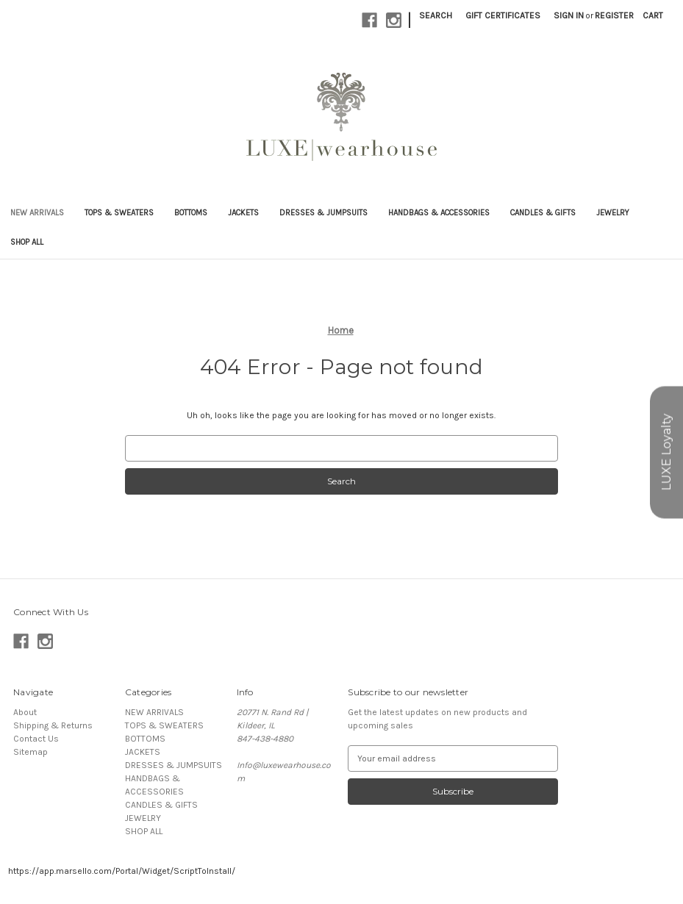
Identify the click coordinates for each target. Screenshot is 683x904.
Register (614, 15)
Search (435, 15)
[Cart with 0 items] (653, 15)
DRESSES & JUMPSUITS (323, 213)
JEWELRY (612, 213)
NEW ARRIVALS (37, 213)
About (25, 712)
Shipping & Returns (53, 725)
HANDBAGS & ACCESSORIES (439, 213)
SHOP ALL (26, 242)
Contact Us (36, 738)
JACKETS (243, 213)
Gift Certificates (502, 15)
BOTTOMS (190, 213)
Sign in (569, 15)
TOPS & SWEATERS (119, 213)
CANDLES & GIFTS (543, 213)
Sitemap (30, 752)
